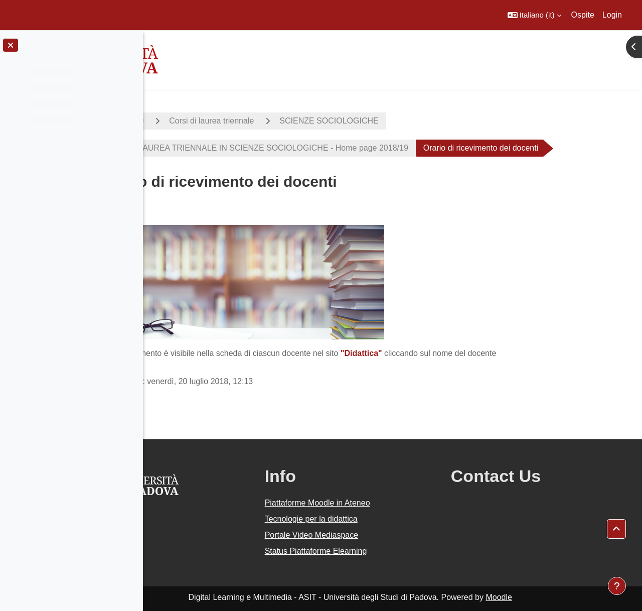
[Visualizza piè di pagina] (617, 586)
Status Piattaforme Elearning (372, 551)
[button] (534, 15)
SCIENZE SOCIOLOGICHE (407, 120)
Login (612, 15)
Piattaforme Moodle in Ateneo (373, 503)
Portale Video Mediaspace (368, 535)
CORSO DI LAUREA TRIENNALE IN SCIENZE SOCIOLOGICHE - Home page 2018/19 (330, 148)
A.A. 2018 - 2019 (192, 120)
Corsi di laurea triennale (290, 120)
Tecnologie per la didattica (367, 519)
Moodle (541, 597)
